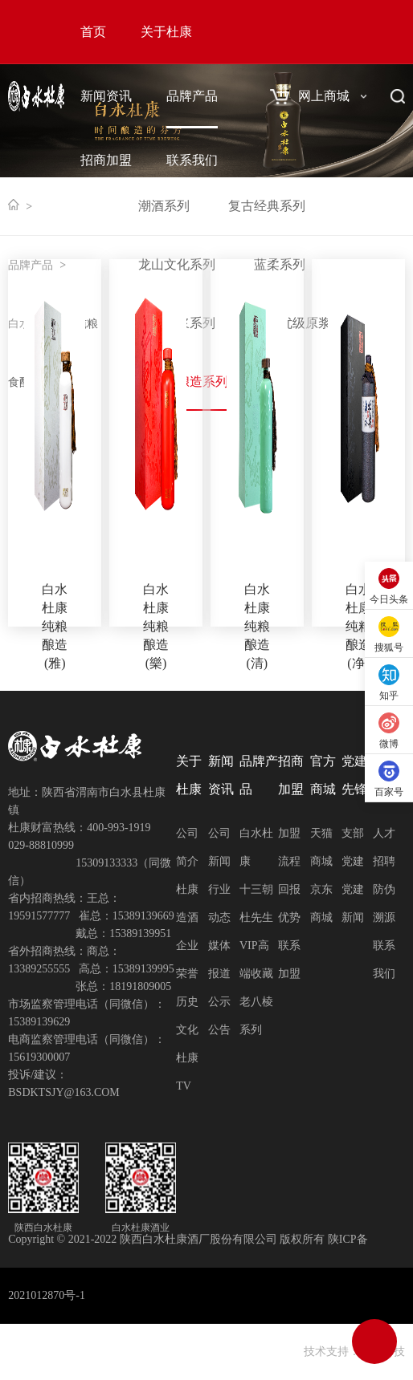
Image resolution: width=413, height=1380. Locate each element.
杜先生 (256, 917)
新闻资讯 (106, 96)
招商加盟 (106, 160)
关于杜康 (166, 32)
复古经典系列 (266, 206)
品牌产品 (192, 96)
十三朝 (256, 889)
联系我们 (192, 160)
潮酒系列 (164, 206)
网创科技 (382, 1352)
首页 (93, 32)
